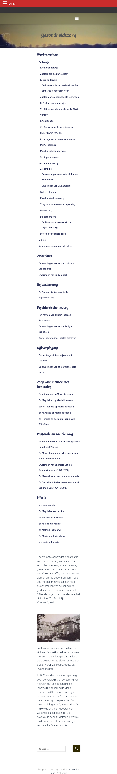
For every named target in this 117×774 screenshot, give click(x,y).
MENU (12, 4)
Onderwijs (44, 62)
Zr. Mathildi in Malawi (50, 530)
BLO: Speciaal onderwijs (53, 103)
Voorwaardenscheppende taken (55, 246)
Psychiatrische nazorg (52, 198)
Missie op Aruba (47, 505)
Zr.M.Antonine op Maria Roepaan (56, 394)
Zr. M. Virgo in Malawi (50, 523)
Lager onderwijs (48, 80)
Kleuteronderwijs (49, 67)
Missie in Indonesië (49, 542)
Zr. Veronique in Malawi (51, 517)
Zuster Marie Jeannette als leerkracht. (60, 97)
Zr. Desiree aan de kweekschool (56, 127)
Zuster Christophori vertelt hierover (57, 338)
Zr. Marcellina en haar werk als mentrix (59, 476)
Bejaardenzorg (48, 217)
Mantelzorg (46, 210)
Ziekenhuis (46, 169)
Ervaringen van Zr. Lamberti (56, 186)
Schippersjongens (50, 157)
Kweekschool (47, 121)
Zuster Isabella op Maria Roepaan (56, 406)
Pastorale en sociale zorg (52, 234)
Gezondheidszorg (48, 163)
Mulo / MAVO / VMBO (51, 133)
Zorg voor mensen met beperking (57, 204)
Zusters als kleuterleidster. (54, 74)
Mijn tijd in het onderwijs (53, 151)
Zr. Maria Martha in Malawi (52, 536)
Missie (42, 240)
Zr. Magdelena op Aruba (51, 511)
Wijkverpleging (48, 192)
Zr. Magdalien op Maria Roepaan (56, 400)
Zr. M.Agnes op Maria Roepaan (55, 412)
